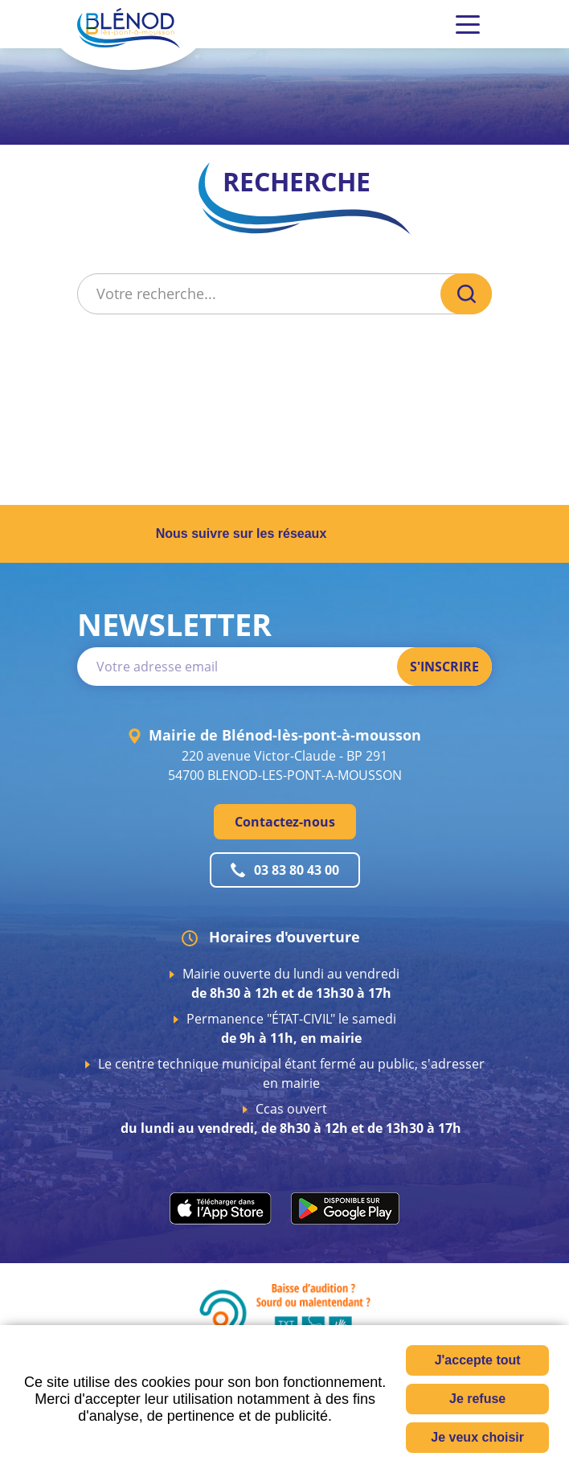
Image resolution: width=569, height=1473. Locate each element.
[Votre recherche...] (257, 293)
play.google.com (345, 1208)
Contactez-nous (285, 822)
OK (466, 293)
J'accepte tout (478, 1360)
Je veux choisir (477, 1437)
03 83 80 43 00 (296, 870)
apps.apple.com (221, 1208)
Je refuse (477, 1398)
